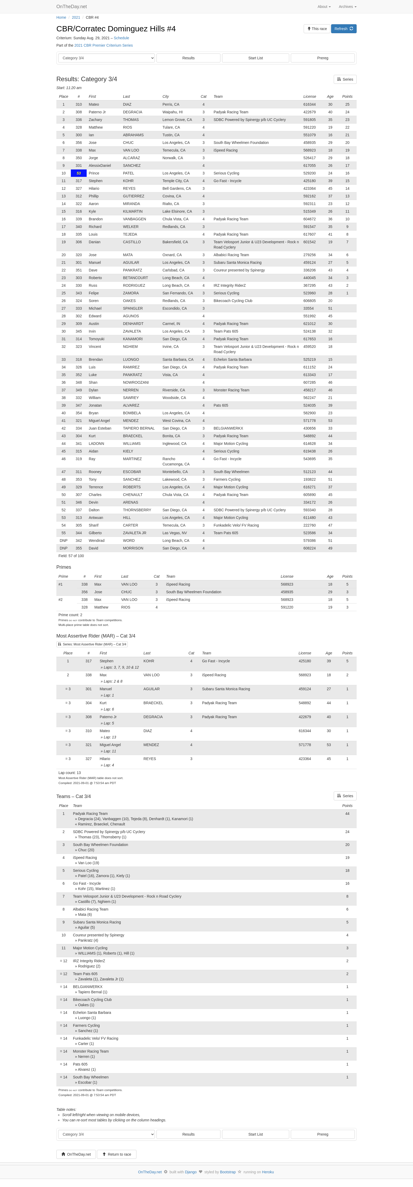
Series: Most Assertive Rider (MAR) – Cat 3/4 (92, 644)
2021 (76, 17)
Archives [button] (348, 6)
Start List (255, 58)
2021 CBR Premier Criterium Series (103, 45)
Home (61, 17)
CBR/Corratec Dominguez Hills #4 (116, 28)
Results (188, 58)
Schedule (121, 38)
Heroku (268, 1172)
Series (345, 79)
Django (190, 1172)
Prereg (322, 58)
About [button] (324, 6)
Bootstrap (228, 1172)
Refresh (344, 29)
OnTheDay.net (72, 6)
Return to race (116, 1154)
